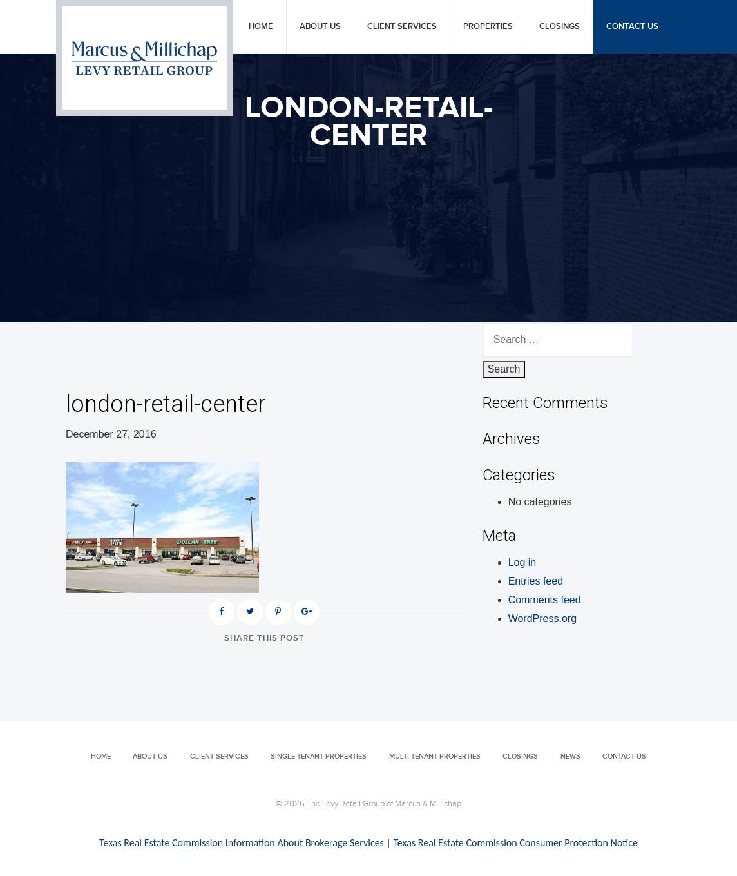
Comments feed (544, 599)
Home (261, 27)
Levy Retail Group (144, 58)
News (570, 756)
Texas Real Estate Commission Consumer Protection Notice (515, 843)
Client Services (402, 27)
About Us (320, 27)
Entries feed (535, 581)
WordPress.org (542, 618)
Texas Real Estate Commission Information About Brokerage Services (241, 843)
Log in (522, 562)
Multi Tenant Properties (435, 756)
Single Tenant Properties (319, 756)
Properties (488, 27)
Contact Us (632, 27)
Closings (559, 27)
